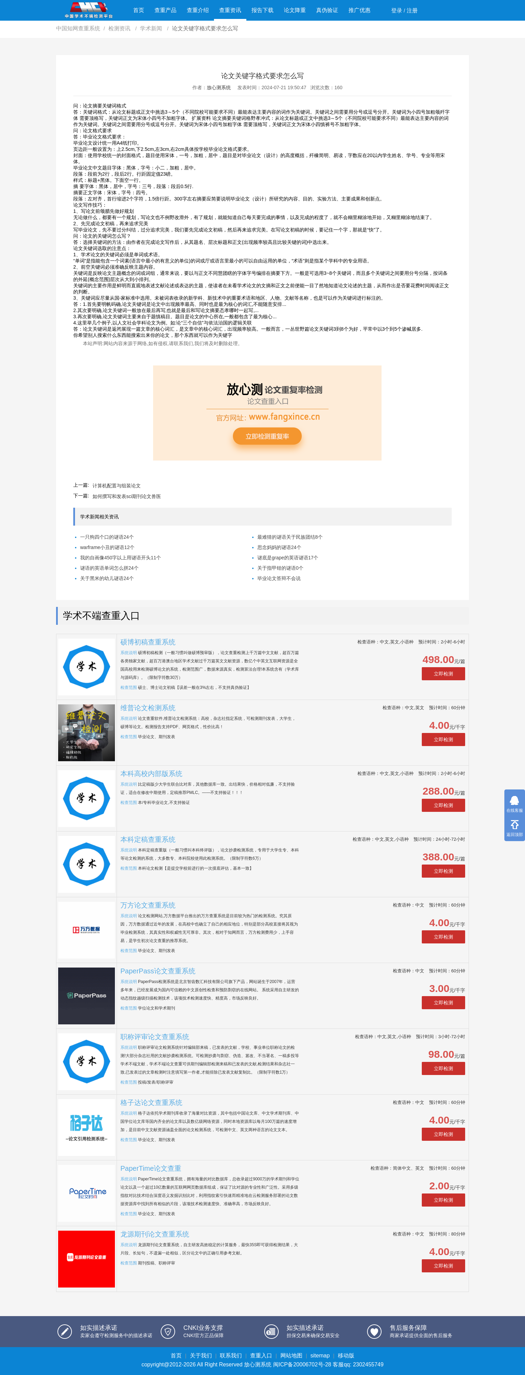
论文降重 (295, 10)
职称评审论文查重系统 (154, 1037)
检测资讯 (120, 28)
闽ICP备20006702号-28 (302, 1364)
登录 (396, 10)
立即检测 (443, 673)
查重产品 (165, 10)
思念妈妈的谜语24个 (279, 547)
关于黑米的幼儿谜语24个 (107, 578)
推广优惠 (360, 10)
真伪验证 (327, 10)
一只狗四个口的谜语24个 (107, 537)
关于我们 (201, 1355)
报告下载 (262, 10)
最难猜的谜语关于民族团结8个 (290, 537)
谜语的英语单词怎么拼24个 (109, 568)
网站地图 (291, 1355)
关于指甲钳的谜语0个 (280, 568)
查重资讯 (230, 10)
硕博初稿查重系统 (147, 642)
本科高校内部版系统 (151, 773)
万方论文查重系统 (147, 905)
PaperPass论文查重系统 (157, 971)
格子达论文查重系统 (151, 1102)
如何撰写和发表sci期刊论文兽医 (127, 496)
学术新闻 (151, 28)
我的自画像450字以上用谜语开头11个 (120, 557)
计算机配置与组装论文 (117, 485)
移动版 (346, 1355)
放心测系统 (219, 87)
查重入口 (261, 1355)
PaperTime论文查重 (150, 1168)
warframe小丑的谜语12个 (107, 547)
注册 (412, 10)
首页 (138, 10)
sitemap (320, 1355)
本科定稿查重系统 (147, 839)
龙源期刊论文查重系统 (154, 1234)
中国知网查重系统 (78, 28)
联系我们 (231, 1355)
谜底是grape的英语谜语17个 (287, 557)
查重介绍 (198, 10)
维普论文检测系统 (147, 708)
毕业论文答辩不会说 (279, 578)
